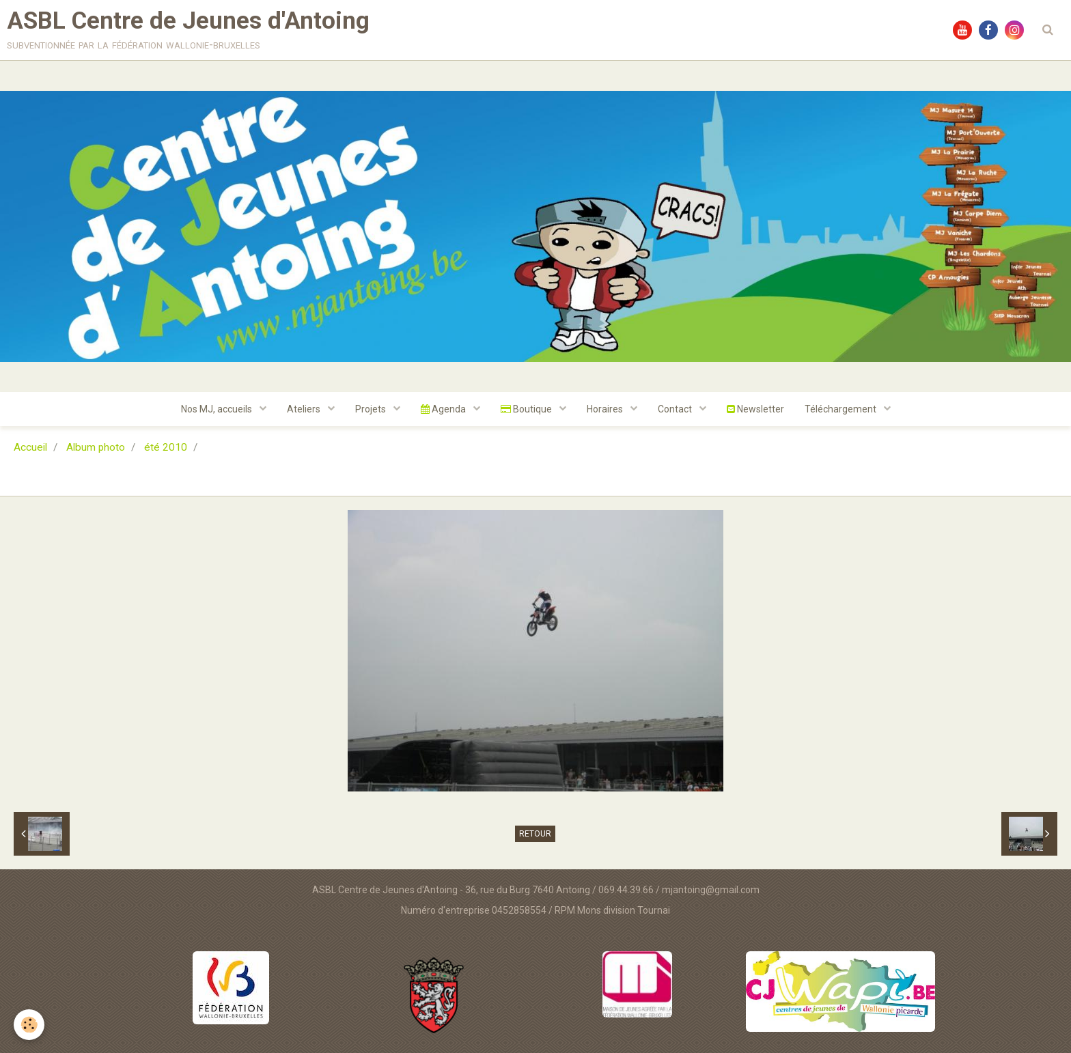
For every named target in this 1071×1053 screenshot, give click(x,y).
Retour (535, 834)
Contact (676, 409)
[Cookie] (29, 1024)
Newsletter (755, 409)
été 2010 (165, 447)
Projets (371, 409)
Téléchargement (841, 409)
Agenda (444, 409)
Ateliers (304, 409)
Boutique (527, 409)
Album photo (95, 447)
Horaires (606, 409)
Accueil (30, 447)
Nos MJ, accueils (217, 409)
